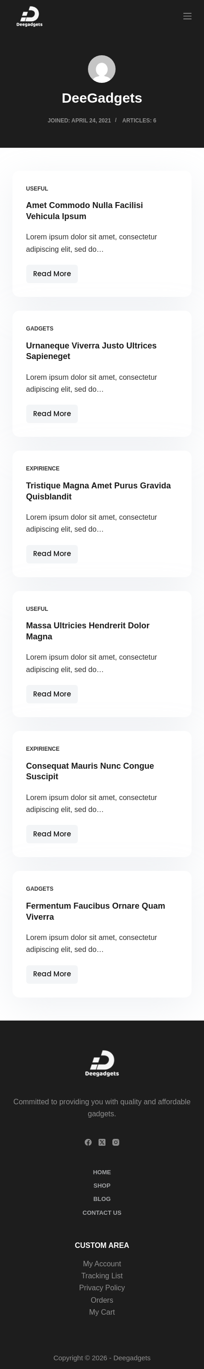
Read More (55, 276)
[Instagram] (115, 1142)
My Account (102, 1264)
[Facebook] (88, 1142)
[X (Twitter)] (102, 1142)
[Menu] (187, 16)
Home (102, 1172)
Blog (102, 1198)
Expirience (43, 468)
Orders (102, 1300)
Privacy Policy (102, 1288)
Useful (37, 189)
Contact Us (101, 1212)
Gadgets (39, 328)
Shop (102, 1185)
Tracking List (101, 1276)
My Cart (102, 1312)
